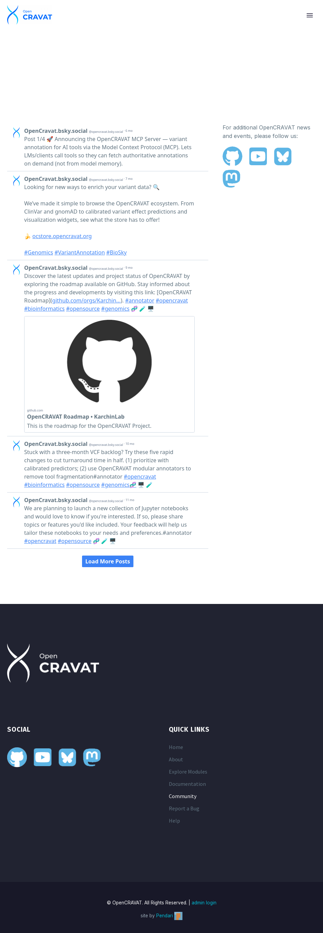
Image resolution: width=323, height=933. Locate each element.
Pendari (169, 915)
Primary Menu (310, 15)
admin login (204, 902)
